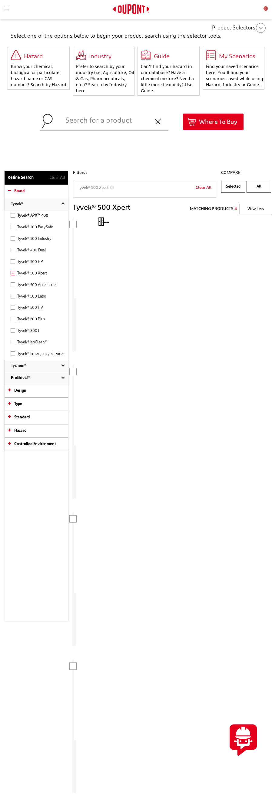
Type (18, 404)
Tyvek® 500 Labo (28, 296)
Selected (233, 187)
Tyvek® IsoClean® (29, 342)
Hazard (20, 431)
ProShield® (20, 378)
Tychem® (18, 366)
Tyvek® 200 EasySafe (32, 227)
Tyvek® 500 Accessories (34, 284)
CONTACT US (244, 644)
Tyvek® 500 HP (27, 261)
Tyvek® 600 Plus (28, 319)
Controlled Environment (35, 444)
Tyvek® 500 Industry (31, 238)
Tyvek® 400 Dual (28, 250)
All (259, 187)
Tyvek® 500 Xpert (29, 273)
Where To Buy (218, 122)
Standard (22, 417)
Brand (19, 191)
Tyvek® (17, 204)
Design (20, 391)
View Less (255, 209)
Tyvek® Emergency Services (38, 353)
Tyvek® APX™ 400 (29, 215)
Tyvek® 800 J (25, 330)
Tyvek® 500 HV (27, 307)
